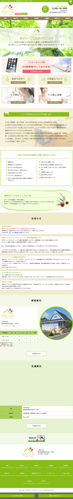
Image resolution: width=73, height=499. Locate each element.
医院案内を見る (36, 353)
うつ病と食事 (65, 473)
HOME (5, 18)
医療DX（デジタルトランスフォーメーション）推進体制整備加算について (22, 237)
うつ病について (51, 473)
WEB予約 (44, 481)
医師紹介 (26, 18)
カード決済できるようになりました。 (12, 272)
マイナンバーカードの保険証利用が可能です (14, 257)
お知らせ (15, 18)
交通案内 (46, 18)
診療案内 (21, 473)
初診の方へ (57, 18)
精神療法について (36, 473)
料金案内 (29, 481)
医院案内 (36, 18)
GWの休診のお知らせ (7, 226)
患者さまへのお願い (7, 282)
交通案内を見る (36, 425)
